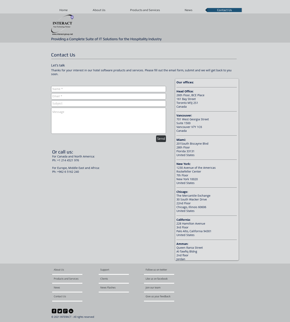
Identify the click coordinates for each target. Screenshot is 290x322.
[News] (65, 287)
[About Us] (69, 270)
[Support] (109, 270)
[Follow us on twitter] (157, 270)
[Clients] (111, 279)
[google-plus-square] (65, 311)
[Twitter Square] (59, 311)
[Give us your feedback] (160, 296)
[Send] (161, 138)
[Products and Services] (66, 279)
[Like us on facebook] (158, 279)
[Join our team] (156, 287)
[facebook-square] (54, 311)
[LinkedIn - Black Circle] (71, 311)
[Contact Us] (64, 296)
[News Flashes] (111, 287)
